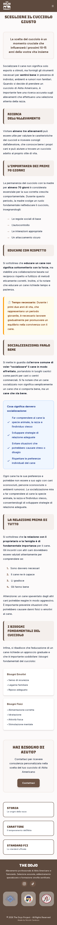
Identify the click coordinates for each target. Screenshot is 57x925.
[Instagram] (24, 884)
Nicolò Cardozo (32, 920)
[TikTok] (33, 884)
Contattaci (28, 783)
